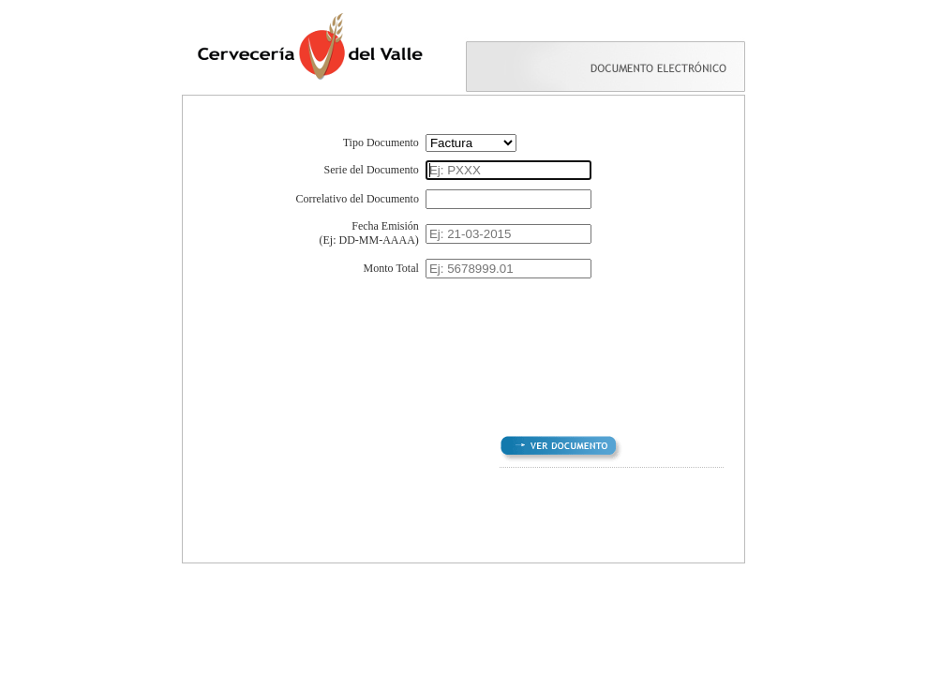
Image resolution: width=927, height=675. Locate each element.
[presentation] (460, 344)
